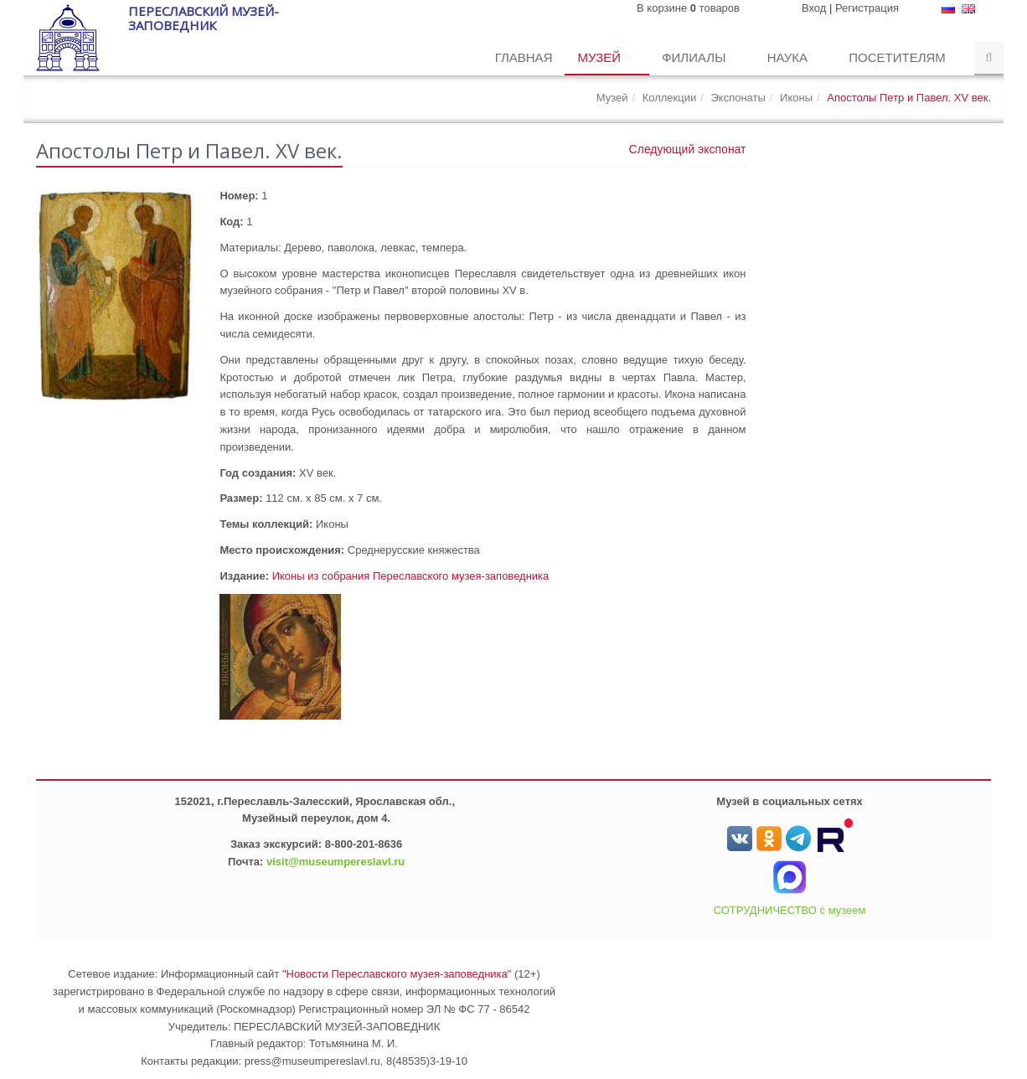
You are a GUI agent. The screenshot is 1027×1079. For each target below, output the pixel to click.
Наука (789, 57)
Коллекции (670, 97)
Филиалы (695, 57)
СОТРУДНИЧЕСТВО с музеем (790, 910)
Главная (524, 57)
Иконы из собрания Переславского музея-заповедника (411, 576)
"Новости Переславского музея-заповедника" (397, 974)
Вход (814, 8)
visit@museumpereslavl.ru (335, 861)
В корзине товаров (688, 8)
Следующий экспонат (687, 149)
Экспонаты (737, 97)
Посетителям (899, 57)
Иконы (796, 97)
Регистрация (867, 8)
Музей (600, 57)
